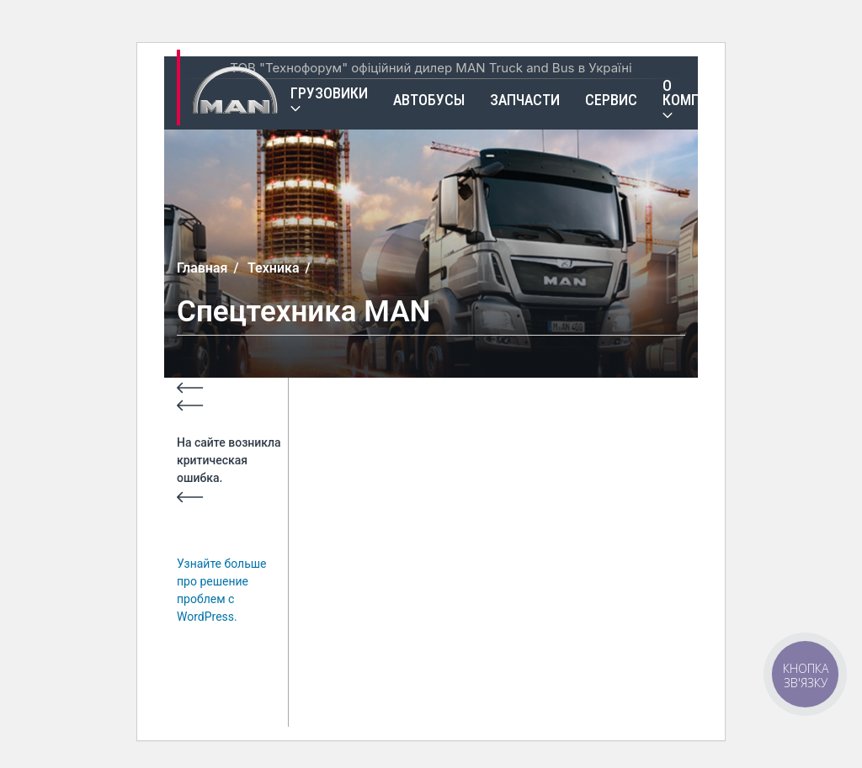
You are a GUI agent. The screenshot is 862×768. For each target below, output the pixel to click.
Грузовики (329, 93)
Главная (202, 268)
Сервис (611, 100)
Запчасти (525, 100)
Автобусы (429, 100)
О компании (699, 93)
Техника (273, 268)
